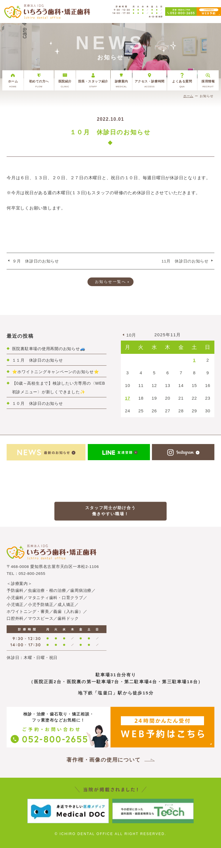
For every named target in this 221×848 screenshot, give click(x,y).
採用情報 (208, 84)
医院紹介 (65, 84)
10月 (131, 335)
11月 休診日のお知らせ (185, 261)
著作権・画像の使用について (103, 760)
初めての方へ (39, 84)
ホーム (13, 84)
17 (127, 398)
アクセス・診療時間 (149, 84)
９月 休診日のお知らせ (35, 261)
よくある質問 (182, 84)
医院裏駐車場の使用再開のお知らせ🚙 (48, 348)
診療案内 (121, 84)
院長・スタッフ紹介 (93, 84)
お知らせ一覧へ (110, 281)
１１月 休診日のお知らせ (37, 360)
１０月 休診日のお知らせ (37, 403)
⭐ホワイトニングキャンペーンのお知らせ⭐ (55, 371)
